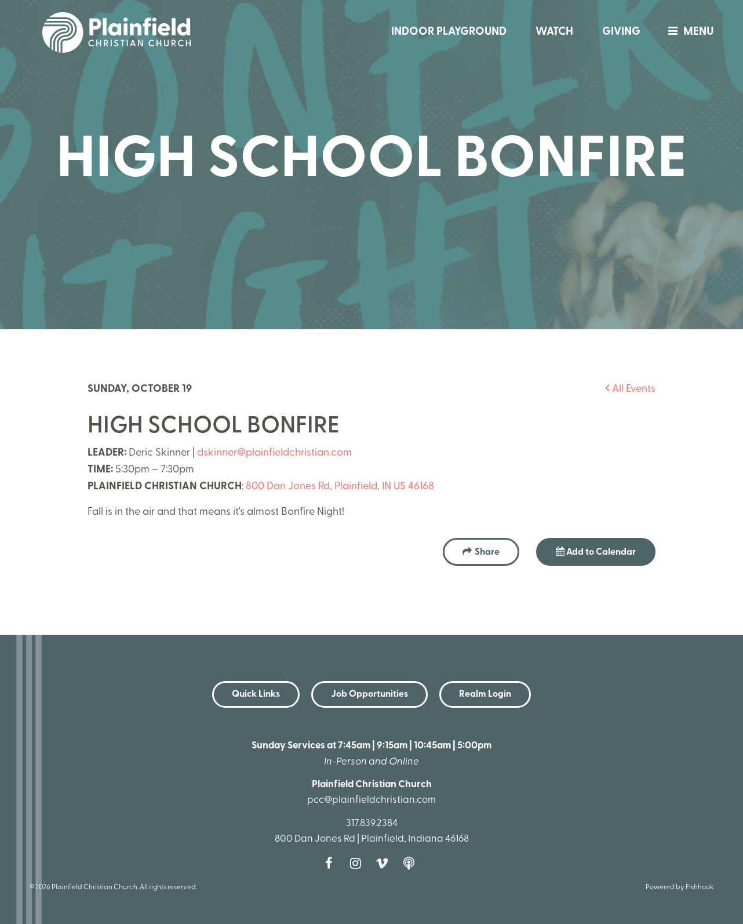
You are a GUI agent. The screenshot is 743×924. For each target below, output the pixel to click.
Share (487, 552)
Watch (554, 32)
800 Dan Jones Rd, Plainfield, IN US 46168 (340, 486)
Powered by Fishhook (679, 887)
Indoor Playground (449, 32)
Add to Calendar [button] (596, 552)
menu (687, 32)
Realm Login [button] (485, 694)
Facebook (331, 863)
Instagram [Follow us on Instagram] (358, 863)
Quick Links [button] (256, 694)
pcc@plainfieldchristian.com (371, 800)
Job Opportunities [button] (369, 694)
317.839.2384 (372, 823)
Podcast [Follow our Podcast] (411, 863)
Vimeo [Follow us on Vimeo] (384, 863)
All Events (630, 389)
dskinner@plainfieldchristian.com (274, 453)
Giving (621, 32)
